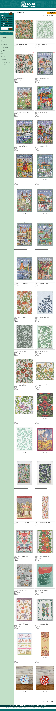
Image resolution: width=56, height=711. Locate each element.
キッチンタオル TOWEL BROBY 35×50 (20, 385)
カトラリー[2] (3, 41)
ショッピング (5, 12)
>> (49, 15)
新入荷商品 (4, 17)
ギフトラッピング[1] (3, 64)
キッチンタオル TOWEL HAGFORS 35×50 (41, 283)
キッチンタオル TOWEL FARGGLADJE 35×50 (21, 624)
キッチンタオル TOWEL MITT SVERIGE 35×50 (21, 522)
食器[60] (2, 38)
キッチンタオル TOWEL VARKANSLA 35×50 (21, 556)
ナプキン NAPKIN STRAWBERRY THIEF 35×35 (42, 44)
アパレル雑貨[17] (3, 59)
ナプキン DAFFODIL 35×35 (39, 385)
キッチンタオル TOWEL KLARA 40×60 (20, 317)
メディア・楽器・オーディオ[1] (5, 62)
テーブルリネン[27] (4, 43)
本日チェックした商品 (5, 25)
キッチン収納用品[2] (5, 47)
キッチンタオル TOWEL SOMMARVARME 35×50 (42, 556)
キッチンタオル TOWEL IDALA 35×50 (20, 351)
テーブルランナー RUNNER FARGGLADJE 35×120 (42, 522)
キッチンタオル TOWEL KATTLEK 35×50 (20, 590)
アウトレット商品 (5, 23)
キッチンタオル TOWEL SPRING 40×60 (41, 488)
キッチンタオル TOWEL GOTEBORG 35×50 (20, 249)
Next (47, 15)
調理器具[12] (4, 48)
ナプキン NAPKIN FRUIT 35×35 (19, 78)
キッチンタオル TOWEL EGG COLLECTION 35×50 (42, 624)
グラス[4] (2, 40)
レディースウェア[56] (3, 56)
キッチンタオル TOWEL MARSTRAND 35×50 (21, 146)
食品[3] (1, 51)
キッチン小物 (24, 145)
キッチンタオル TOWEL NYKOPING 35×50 (41, 146)
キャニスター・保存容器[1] (6, 50)
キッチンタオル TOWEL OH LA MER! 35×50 (42, 317)
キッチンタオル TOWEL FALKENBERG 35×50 (42, 78)
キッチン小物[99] (4, 44)
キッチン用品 (17, 12)
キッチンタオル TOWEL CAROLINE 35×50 (41, 351)
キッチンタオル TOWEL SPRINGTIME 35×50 (21, 488)
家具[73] (1, 53)
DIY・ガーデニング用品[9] (4, 61)
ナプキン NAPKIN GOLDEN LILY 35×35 (20, 44)
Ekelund (15, 45)
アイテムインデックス (11, 12)
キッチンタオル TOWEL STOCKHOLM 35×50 (21, 283)
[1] (43, 15)
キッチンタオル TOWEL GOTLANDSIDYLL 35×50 (21, 112)
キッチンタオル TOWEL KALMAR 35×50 (41, 112)
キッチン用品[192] (3, 37)
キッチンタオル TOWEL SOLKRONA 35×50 (41, 590)
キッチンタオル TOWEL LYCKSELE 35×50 (41, 249)
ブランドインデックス (5, 19)
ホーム (1, 12)
